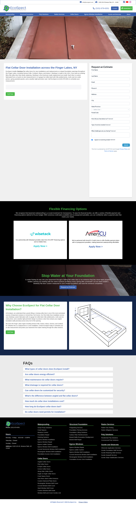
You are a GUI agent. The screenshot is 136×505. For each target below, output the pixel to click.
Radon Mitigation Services (109, 430)
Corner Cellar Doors (44, 469)
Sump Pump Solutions (45, 427)
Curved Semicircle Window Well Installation (51, 449)
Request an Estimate (68, 287)
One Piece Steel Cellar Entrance (48, 478)
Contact (114, 8)
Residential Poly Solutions (109, 438)
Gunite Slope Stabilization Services (112, 457)
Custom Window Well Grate (46, 490)
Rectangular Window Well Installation (49, 451)
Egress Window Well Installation (48, 447)
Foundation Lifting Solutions (78, 432)
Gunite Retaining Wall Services (111, 453)
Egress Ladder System (45, 444)
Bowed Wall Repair (75, 439)
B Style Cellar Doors (44, 466)
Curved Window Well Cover (46, 485)
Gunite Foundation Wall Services (111, 450)
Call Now (10, 87)
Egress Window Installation (46, 439)
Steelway (20, 71)
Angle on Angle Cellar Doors (47, 474)
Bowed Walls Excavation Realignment (81, 437)
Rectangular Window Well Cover (48, 483)
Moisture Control (43, 432)
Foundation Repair (43, 435)
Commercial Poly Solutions (109, 440)
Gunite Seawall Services (109, 455)
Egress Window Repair (45, 442)
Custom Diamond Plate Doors (47, 481)
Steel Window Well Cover (46, 488)
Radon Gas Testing (107, 427)
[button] (127, 8)
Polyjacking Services (76, 427)
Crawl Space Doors (44, 476)
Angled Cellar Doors (44, 462)
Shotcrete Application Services (111, 448)
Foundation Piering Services (78, 430)
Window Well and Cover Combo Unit (49, 493)
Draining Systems (43, 437)
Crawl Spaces (42, 430)
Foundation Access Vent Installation (49, 454)
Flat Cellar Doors (43, 464)
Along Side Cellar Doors (45, 471)
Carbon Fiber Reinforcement (78, 435)
